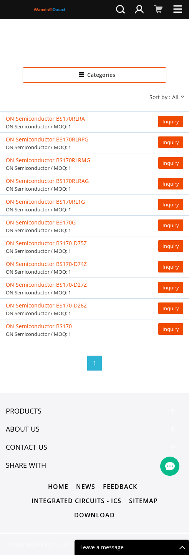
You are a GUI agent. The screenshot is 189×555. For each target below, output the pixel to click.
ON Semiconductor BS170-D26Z (46, 305)
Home (58, 486)
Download (94, 515)
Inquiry (170, 121)
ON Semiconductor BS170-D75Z (46, 243)
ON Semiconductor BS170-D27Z (46, 284)
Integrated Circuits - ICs (76, 501)
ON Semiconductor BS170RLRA (45, 118)
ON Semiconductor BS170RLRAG (47, 180)
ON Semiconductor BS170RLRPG (47, 139)
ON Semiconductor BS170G (41, 222)
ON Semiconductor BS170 (39, 326)
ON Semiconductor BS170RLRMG (48, 160)
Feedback (120, 486)
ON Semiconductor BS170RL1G (45, 201)
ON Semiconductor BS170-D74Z (46, 264)
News (85, 486)
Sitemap (143, 501)
